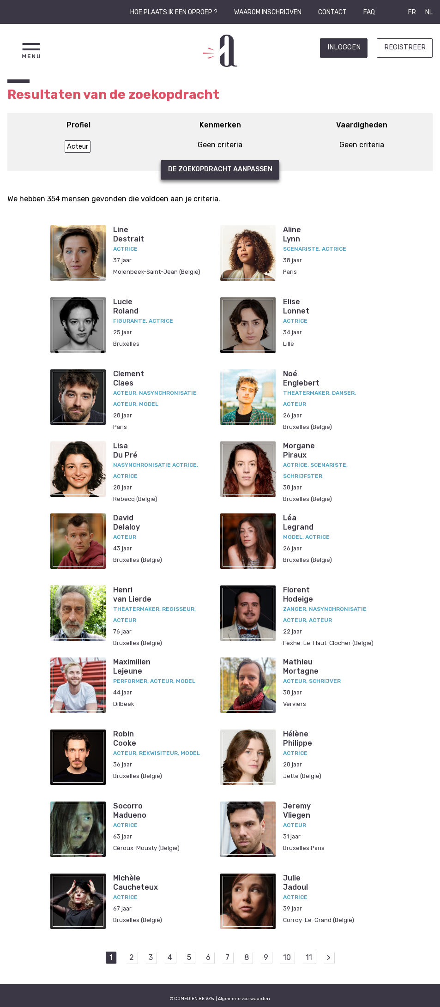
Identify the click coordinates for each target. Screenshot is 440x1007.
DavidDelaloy (126, 522)
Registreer (405, 47)
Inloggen (344, 47)
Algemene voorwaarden (244, 998)
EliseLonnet (296, 306)
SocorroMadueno (129, 810)
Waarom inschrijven (267, 12)
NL (429, 12)
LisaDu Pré (125, 450)
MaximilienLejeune (132, 666)
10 (287, 957)
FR (412, 12)
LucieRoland (126, 306)
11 (309, 957)
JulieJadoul (295, 882)
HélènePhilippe (297, 738)
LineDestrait (128, 234)
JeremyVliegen (297, 810)
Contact (332, 12)
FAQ (369, 12)
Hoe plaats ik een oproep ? (173, 12)
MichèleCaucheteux (135, 882)
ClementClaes (128, 378)
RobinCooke (124, 738)
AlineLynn (292, 234)
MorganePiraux (299, 450)
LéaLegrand (298, 522)
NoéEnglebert (301, 378)
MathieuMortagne (301, 666)
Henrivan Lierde (132, 594)
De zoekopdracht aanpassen (220, 169)
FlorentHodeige (298, 594)
